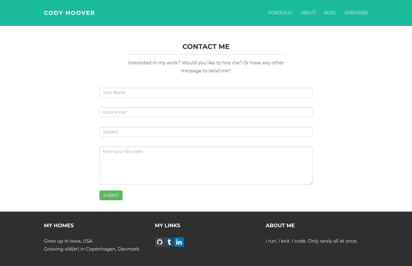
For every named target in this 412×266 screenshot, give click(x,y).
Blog (330, 12)
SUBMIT (111, 195)
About (308, 12)
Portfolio (280, 12)
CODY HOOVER (69, 12)
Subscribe (356, 12)
